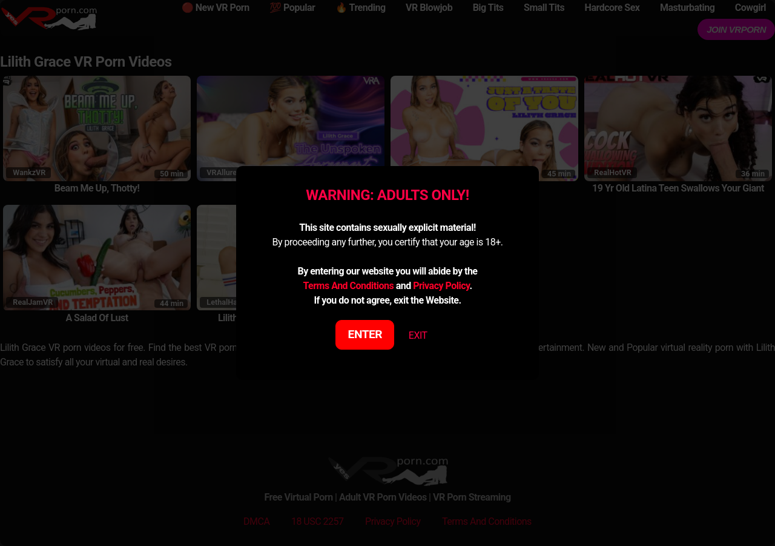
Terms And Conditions (348, 285)
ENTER (365, 334)
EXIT (418, 335)
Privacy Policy (441, 285)
